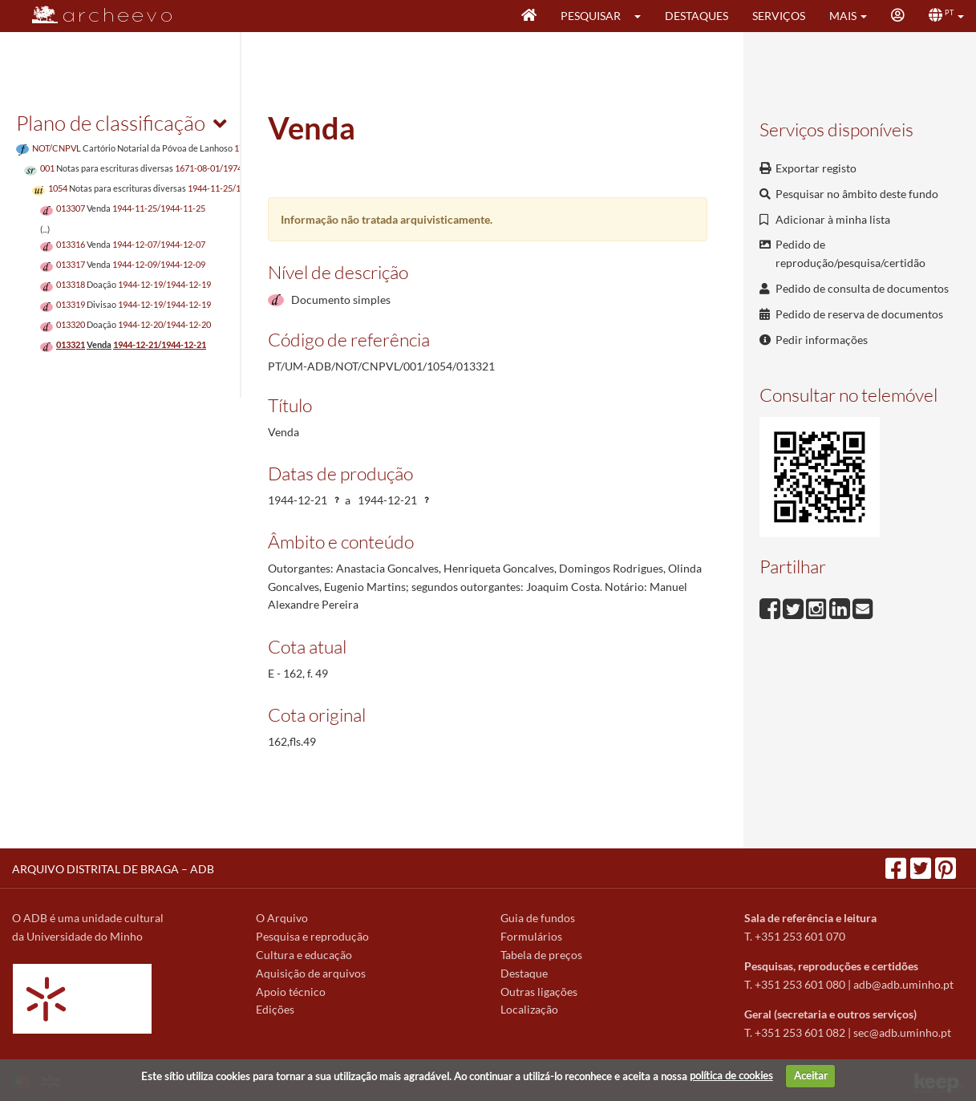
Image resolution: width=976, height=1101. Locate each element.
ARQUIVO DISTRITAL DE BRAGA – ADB (113, 869)
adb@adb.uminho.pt (903, 984)
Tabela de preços (541, 954)
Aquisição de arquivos (311, 973)
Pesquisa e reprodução (312, 936)
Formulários (531, 936)
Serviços (778, 15)
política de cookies (731, 1075)
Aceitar (811, 1075)
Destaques (696, 15)
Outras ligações (538, 991)
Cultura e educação (304, 954)
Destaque (524, 973)
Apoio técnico (291, 991)
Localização (529, 1009)
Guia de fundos (537, 918)
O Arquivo (282, 918)
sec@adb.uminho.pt (902, 1032)
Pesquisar (591, 15)
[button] (643, 16)
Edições (275, 1009)
